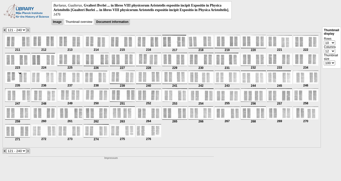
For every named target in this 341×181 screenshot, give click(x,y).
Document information (112, 22)
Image (57, 22)
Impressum (111, 158)
